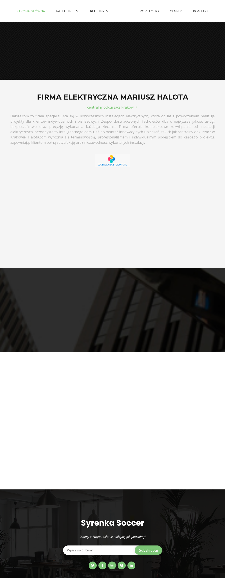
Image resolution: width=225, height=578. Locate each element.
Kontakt (201, 11)
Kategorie (65, 11)
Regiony (97, 11)
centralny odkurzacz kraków (112, 107)
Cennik (176, 11)
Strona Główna (30, 11)
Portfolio (149, 11)
